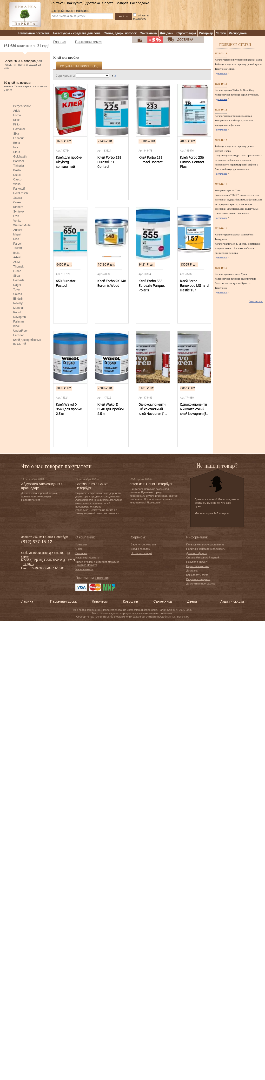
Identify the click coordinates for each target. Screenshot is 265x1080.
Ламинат (28, 601)
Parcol (17, 243)
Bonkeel (18, 161)
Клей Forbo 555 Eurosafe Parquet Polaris (152, 285)
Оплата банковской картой (202, 557)
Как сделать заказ (197, 574)
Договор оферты (196, 553)
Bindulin (18, 298)
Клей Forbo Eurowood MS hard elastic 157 (194, 285)
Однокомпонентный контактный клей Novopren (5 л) (193, 409)
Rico (16, 239)
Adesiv (17, 230)
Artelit (17, 257)
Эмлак (17, 197)
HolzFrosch (20, 193)
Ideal (16, 326)
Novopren (19, 317)
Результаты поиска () (79, 65)
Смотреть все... (256, 301)
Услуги (221, 33)
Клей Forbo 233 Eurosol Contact (151, 160)
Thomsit (18, 266)
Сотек (17, 202)
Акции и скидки (232, 601)
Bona (16, 142)
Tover (16, 289)
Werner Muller (22, 225)
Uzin (16, 216)
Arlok (16, 110)
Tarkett (17, 248)
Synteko (18, 211)
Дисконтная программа (200, 583)
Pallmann (19, 321)
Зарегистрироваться (143, 544)
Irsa (15, 147)
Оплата (107, 3)
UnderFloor (20, 330)
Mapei (17, 234)
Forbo (17, 115)
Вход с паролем (140, 548)
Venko (17, 220)
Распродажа (139, 3)
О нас (78, 548)
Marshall (18, 308)
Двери (192, 601)
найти (123, 16)
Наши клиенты (84, 569)
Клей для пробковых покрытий (27, 341)
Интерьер (206, 33)
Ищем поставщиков (198, 579)
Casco (17, 179)
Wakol (17, 184)
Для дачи (166, 33)
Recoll (17, 312)
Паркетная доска (63, 601)
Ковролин (130, 601)
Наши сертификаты (87, 557)
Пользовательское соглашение (205, 544)
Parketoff (19, 188)
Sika (16, 133)
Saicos (17, 294)
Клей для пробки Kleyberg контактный (69, 162)
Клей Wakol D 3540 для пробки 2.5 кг (69, 409)
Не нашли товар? (141, 553)
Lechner (18, 335)
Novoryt (18, 303)
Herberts (18, 280)
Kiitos (16, 120)
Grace (17, 271)
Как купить (75, 3)
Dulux (17, 175)
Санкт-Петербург (56, 537)
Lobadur (18, 138)
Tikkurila (18, 165)
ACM (16, 262)
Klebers (18, 207)
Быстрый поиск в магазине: (70, 11)
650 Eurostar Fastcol (65, 283)
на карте (28, 563)
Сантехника (148, 33)
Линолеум (99, 601)
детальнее (221, 73)
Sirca (16, 275)
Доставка (93, 3)
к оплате (101, 578)
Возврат (121, 3)
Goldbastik (20, 156)
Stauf (16, 152)
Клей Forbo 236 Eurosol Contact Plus (192, 162)
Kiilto (16, 124)
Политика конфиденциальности (205, 548)
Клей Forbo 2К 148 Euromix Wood (111, 283)
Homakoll (19, 129)
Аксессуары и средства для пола (76, 33)
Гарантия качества (197, 566)
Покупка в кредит (196, 561)
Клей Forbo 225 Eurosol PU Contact (109, 162)
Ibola (16, 253)
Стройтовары (186, 33)
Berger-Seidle (22, 106)
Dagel (17, 285)
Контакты (58, 3)
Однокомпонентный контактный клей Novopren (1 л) (152, 409)
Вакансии (81, 553)
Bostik (17, 170)
